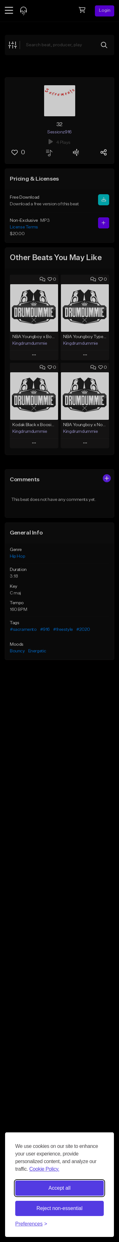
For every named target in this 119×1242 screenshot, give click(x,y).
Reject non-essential (59, 1208)
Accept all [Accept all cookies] (59, 1188)
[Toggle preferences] (31, 1224)
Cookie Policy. (44, 1169)
